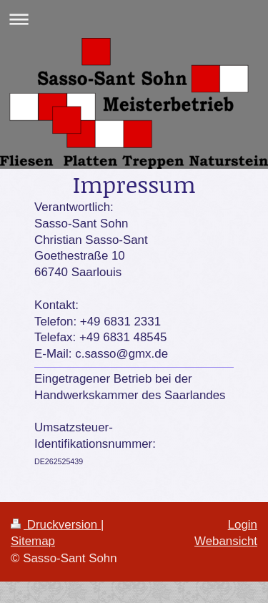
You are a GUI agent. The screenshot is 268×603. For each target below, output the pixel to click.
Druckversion (56, 524)
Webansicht (225, 541)
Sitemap (33, 541)
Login (242, 524)
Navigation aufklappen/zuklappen (134, 19)
